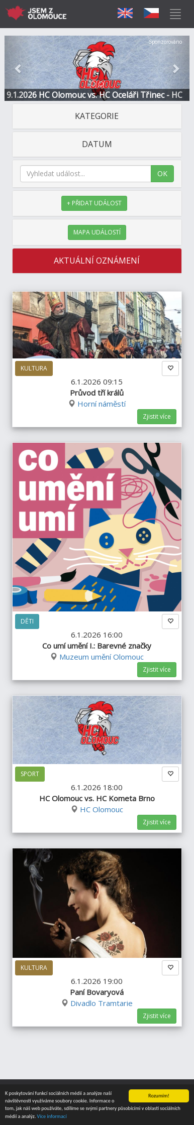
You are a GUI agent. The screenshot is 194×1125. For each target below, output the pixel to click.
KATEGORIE (97, 115)
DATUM (97, 144)
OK (162, 173)
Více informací (52, 1116)
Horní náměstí (101, 404)
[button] (18, 68)
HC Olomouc (101, 809)
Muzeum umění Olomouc (101, 657)
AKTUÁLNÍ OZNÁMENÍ (97, 260)
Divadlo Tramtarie (101, 1003)
